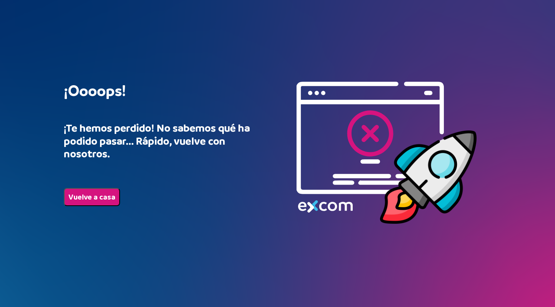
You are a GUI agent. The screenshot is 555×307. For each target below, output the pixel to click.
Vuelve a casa (91, 197)
